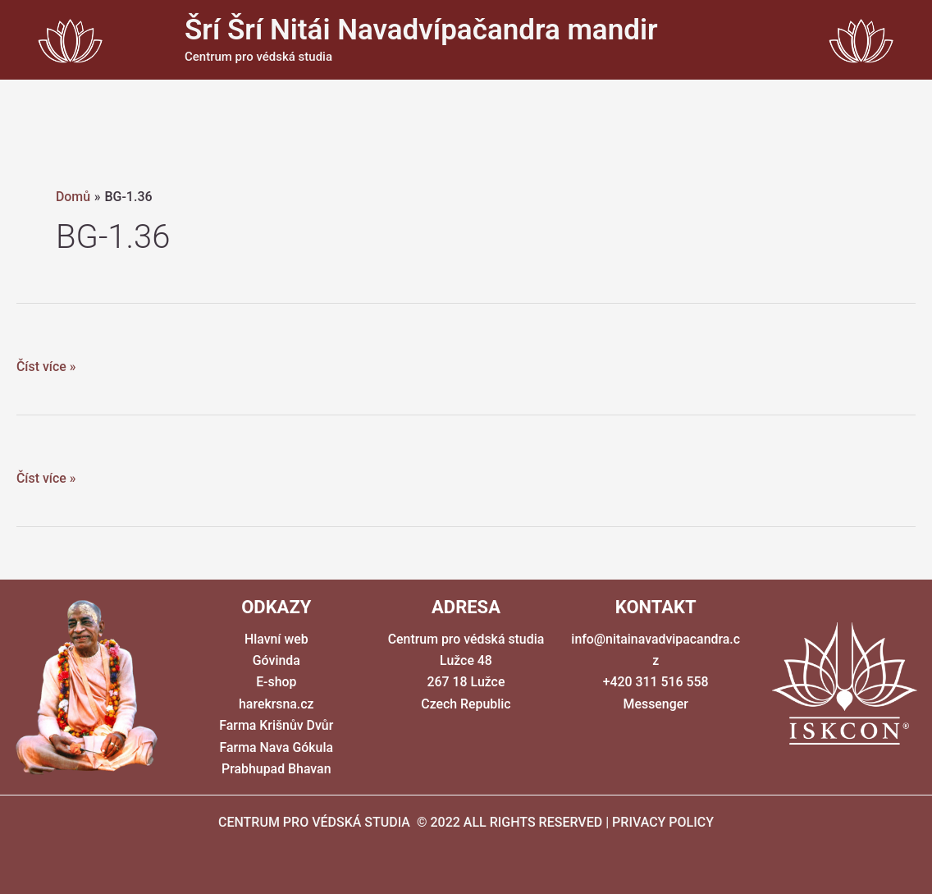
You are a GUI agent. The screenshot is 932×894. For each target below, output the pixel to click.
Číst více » (46, 367)
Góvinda (276, 660)
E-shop (276, 682)
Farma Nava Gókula (276, 747)
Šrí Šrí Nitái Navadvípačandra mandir (421, 30)
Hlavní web (276, 639)
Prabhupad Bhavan (276, 769)
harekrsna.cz (276, 704)
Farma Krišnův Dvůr (276, 725)
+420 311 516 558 (655, 682)
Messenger (655, 704)
